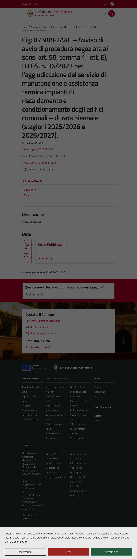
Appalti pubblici (53, 405)
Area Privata (28, 532)
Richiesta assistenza (56, 477)
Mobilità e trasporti (79, 410)
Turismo (73, 433)
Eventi (97, 420)
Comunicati (99, 391)
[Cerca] (111, 13)
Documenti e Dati (30, 419)
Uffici (24, 391)
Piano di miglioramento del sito (79, 490)
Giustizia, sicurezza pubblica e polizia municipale (79, 391)
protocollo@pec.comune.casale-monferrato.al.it (32, 498)
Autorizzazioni (52, 410)
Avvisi (97, 396)
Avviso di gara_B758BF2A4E (37, 149)
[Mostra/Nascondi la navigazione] (6, 13)
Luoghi (97, 415)
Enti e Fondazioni (30, 415)
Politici (25, 401)
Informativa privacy (79, 463)
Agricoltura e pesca (55, 387)
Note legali (75, 472)
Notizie (97, 387)
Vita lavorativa (77, 438)
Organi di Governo (30, 396)
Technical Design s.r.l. (42, 550)
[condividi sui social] (29, 169)
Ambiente (50, 391)
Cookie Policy (76, 467)
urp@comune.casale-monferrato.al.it (32, 486)
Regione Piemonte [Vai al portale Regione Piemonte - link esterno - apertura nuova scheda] (29, 3)
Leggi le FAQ (52, 454)
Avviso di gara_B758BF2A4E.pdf (39, 163)
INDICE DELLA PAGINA (68, 181)
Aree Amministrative (32, 387)
